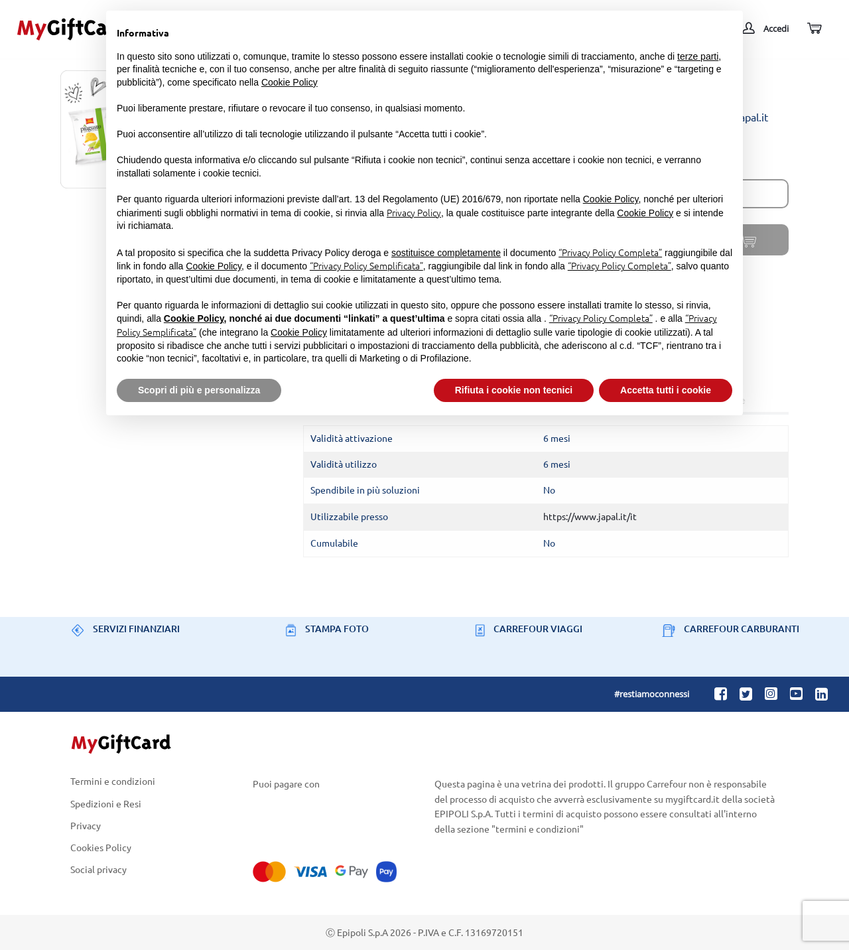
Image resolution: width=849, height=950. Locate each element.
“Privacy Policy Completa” (610, 252)
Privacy (85, 825)
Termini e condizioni (112, 781)
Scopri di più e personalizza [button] (199, 390)
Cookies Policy (100, 846)
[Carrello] (813, 29)
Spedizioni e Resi (105, 803)
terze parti (697, 56)
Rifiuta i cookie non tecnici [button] (513, 390)
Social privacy (98, 870)
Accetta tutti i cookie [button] (665, 390)
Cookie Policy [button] (289, 82)
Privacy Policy (414, 212)
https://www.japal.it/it (590, 516)
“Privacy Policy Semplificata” (366, 265)
